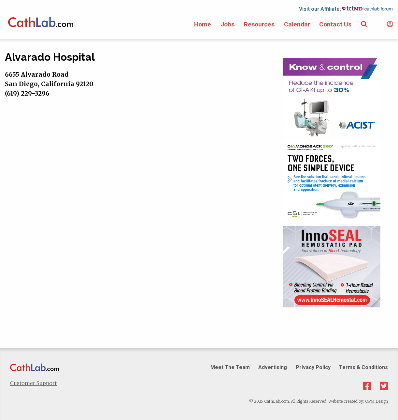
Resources (259, 24)
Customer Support (33, 383)
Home (202, 24)
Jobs (227, 24)
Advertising (272, 367)
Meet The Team (230, 367)
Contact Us (335, 24)
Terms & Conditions (363, 367)
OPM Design (376, 401)
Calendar (297, 24)
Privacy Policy (313, 367)
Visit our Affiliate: (320, 9)
